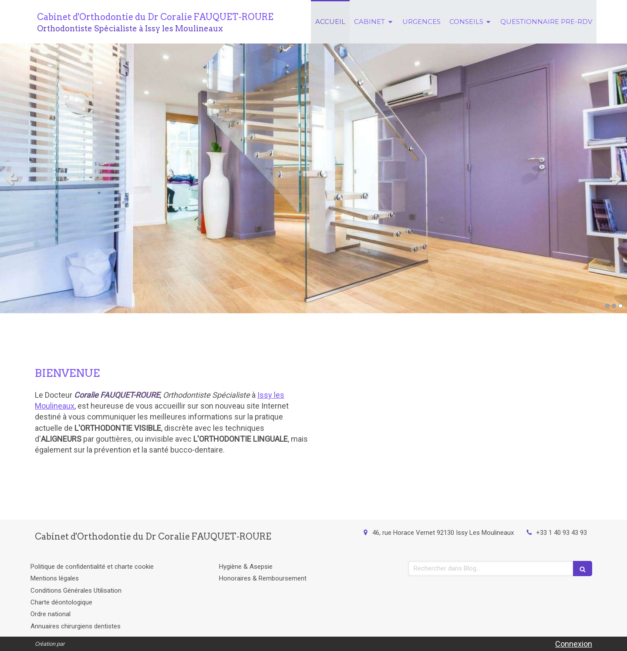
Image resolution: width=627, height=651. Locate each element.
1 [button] (607, 306)
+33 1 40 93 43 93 (561, 533)
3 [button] (620, 306)
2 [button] (614, 306)
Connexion (573, 643)
